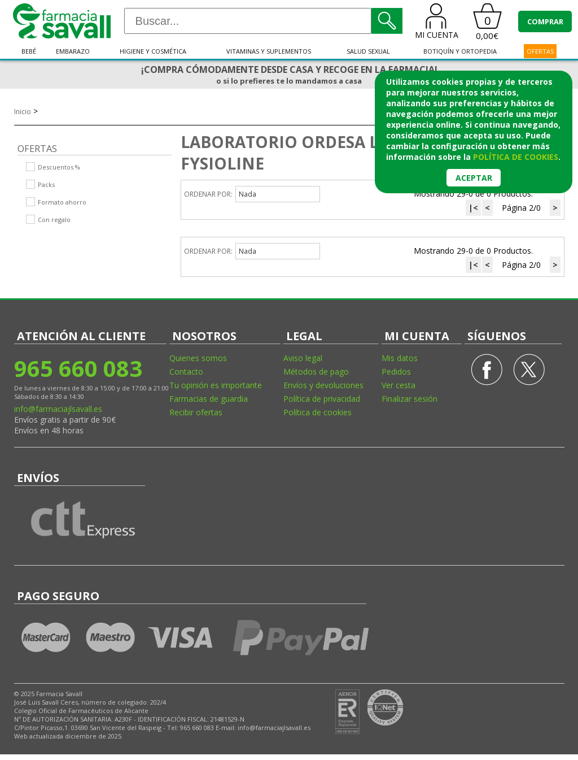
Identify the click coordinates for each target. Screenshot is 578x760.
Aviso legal (302, 358)
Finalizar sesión (409, 398)
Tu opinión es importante (215, 385)
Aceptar (474, 177)
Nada (247, 194)
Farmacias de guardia (208, 398)
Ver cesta (398, 385)
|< (473, 207)
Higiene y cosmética (153, 51)
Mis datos (400, 358)
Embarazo (73, 51)
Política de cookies (317, 412)
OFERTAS (540, 51)
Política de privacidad (321, 398)
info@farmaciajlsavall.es (58, 408)
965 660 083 (78, 368)
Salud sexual (368, 51)
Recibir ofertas (195, 412)
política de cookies (515, 156)
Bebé (28, 51)
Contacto (186, 371)
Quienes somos (198, 358)
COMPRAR (545, 21)
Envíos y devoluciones (323, 385)
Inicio (22, 111)
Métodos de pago (316, 371)
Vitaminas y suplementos (268, 51)
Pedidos (396, 371)
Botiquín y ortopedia (460, 51)
